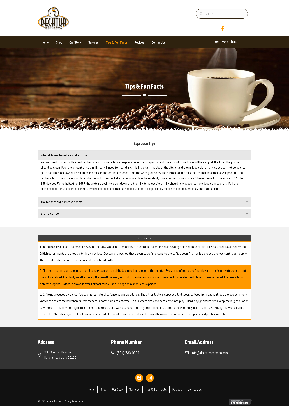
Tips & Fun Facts (156, 389)
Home (91, 389)
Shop (103, 389)
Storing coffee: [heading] (50, 213)
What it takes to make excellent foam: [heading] (65, 155)
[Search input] (222, 14)
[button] (247, 155)
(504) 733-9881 (128, 352)
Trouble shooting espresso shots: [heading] (61, 202)
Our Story (118, 389)
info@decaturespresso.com (209, 352)
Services (134, 389)
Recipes (177, 389)
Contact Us (195, 389)
